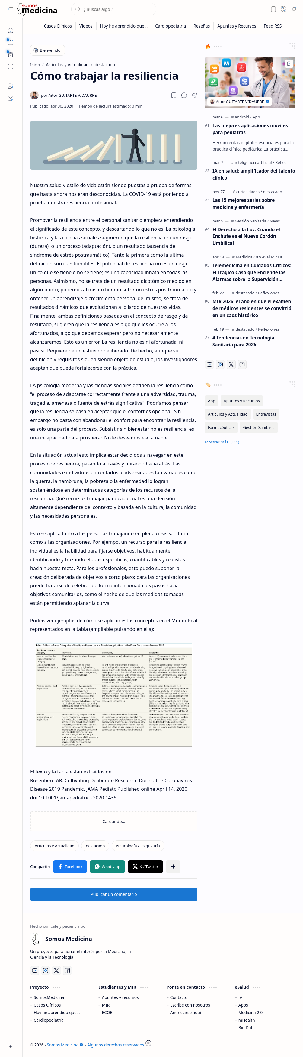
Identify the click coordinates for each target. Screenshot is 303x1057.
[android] (243, 117)
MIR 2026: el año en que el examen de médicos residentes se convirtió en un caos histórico (251, 308)
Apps (243, 1005)
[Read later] (173, 95)
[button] (10, 9)
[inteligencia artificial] (254, 162)
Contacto (178, 997)
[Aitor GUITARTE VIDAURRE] (69, 95)
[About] (11, 86)
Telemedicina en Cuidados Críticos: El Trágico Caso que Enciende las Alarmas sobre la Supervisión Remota (252, 272)
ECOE (107, 1012)
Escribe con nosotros (190, 1005)
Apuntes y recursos (120, 997)
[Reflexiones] (285, 162)
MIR (106, 1005)
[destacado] (95, 845)
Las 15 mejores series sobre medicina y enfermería (243, 203)
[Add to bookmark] (289, 64)
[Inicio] (11, 30)
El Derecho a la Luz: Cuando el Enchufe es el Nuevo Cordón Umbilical (246, 236)
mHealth (246, 1020)
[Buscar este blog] (114, 9)
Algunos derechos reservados (116, 1045)
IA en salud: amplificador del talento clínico (253, 174)
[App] (256, 117)
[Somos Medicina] (37, 9)
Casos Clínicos (47, 1005)
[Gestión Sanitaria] (252, 221)
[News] (275, 221)
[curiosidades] (249, 191)
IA (240, 997)
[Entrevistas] (266, 414)
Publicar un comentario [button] (114, 894)
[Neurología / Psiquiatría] (138, 845)
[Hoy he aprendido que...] (124, 26)
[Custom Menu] (11, 54)
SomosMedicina (49, 997)
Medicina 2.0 (250, 1012)
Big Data (246, 1027)
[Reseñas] (202, 26)
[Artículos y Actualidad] (54, 845)
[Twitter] (231, 364)
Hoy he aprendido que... (57, 1012)
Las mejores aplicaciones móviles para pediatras (250, 128)
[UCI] (281, 257)
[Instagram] (220, 364)
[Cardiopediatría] (171, 26)
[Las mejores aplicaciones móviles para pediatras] (250, 82)
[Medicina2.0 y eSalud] (256, 257)
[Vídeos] (86, 26)
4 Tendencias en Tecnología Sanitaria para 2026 (243, 341)
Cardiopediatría (49, 1020)
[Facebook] (242, 364)
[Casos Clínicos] (58, 26)
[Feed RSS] (272, 26)
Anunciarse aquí (185, 1012)
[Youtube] (209, 364)
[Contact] (11, 98)
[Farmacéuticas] (221, 427)
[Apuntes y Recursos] (237, 26)
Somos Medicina (65, 1045)
